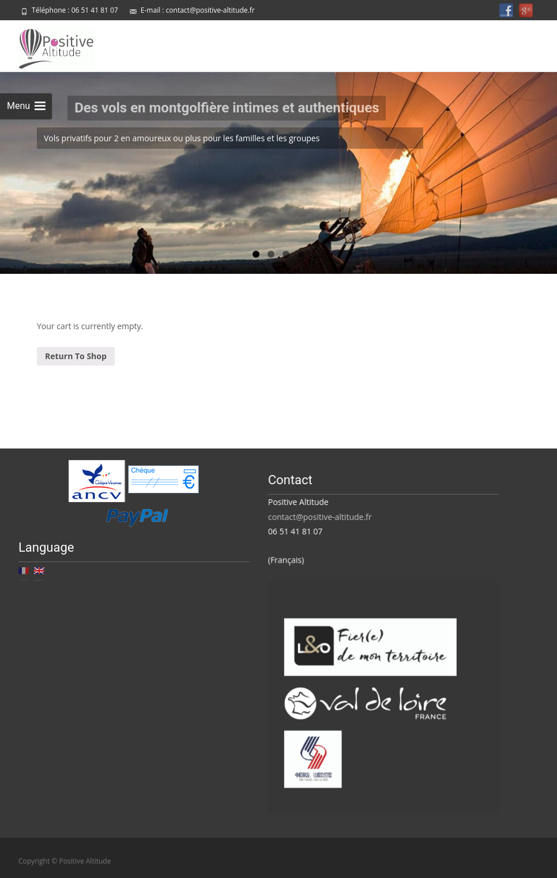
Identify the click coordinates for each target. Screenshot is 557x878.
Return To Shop (76, 354)
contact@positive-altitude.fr (210, 10)
